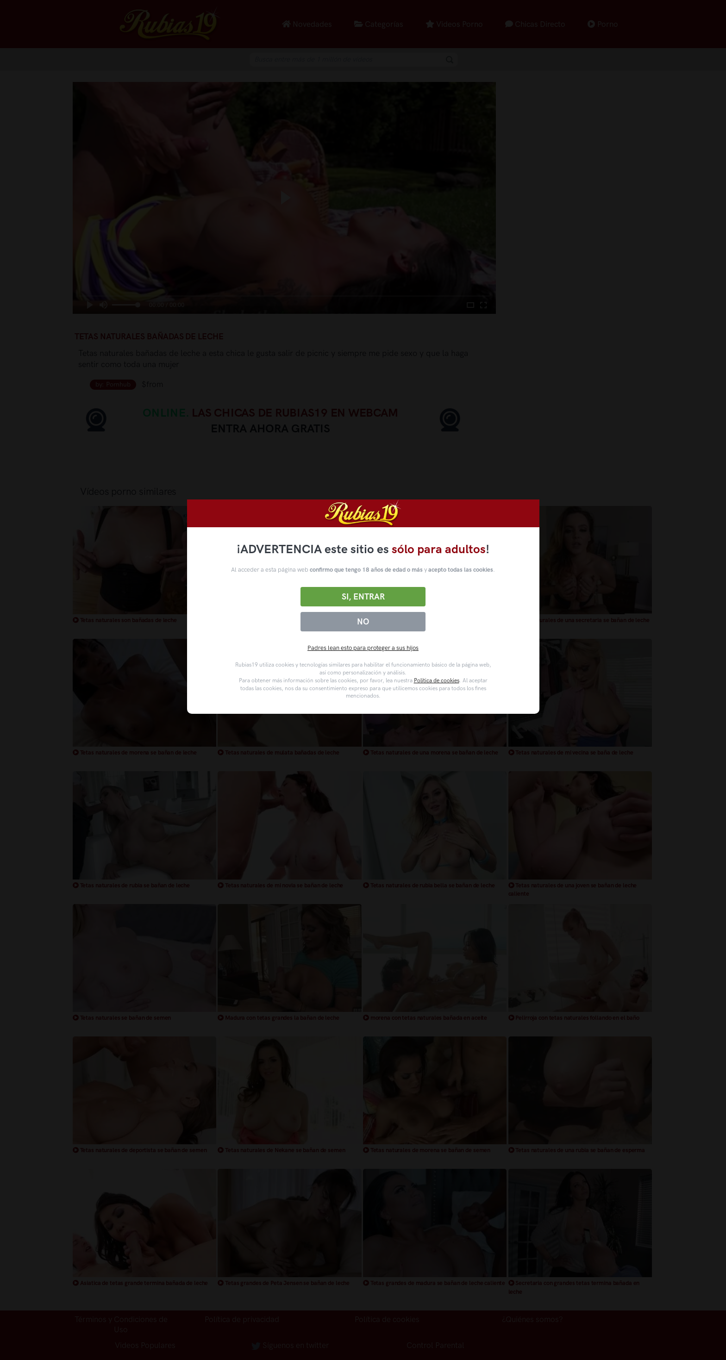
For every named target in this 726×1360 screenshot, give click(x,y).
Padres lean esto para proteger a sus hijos (363, 647)
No (363, 622)
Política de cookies (436, 680)
